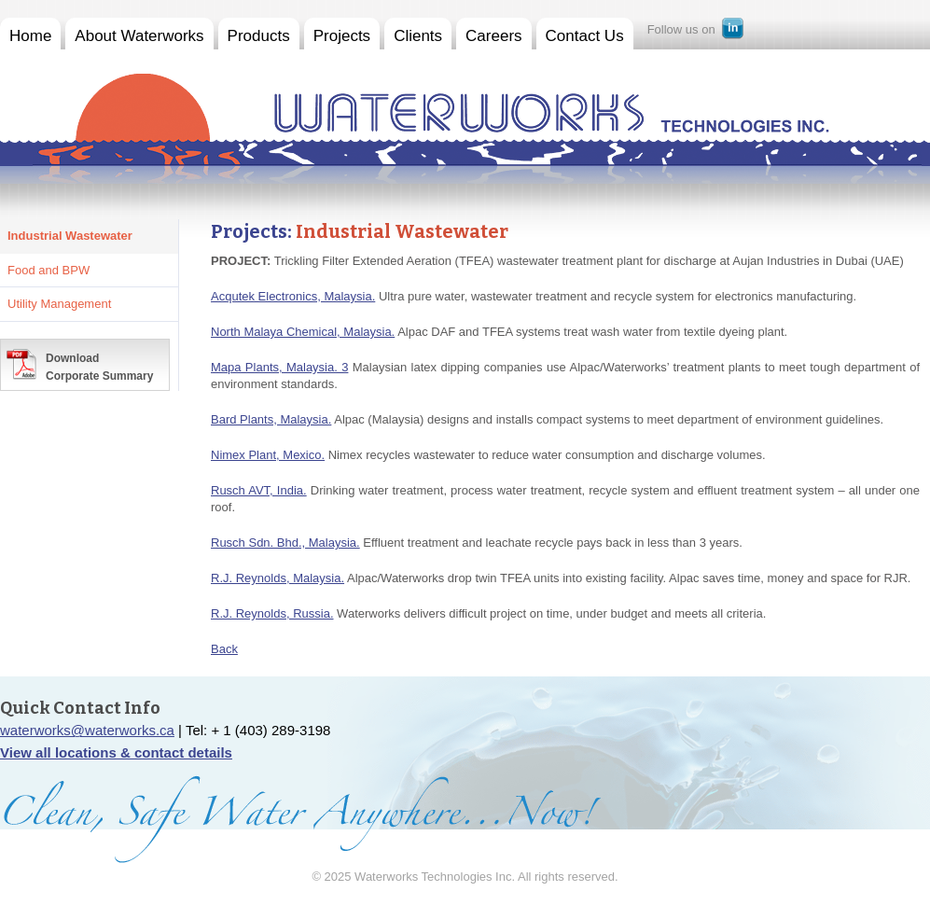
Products (259, 36)
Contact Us (585, 36)
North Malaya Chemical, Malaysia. (303, 332)
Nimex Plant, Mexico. (268, 455)
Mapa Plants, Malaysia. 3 (279, 367)
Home (30, 36)
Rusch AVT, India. (259, 490)
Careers (493, 36)
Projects (341, 36)
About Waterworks (139, 36)
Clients (418, 36)
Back (224, 649)
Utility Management (59, 304)
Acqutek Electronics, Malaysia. (293, 296)
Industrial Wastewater (69, 236)
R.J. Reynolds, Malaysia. (277, 578)
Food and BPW (48, 270)
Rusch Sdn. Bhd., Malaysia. (285, 543)
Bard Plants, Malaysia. (271, 419)
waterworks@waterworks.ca (87, 730)
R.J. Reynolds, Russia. (272, 613)
